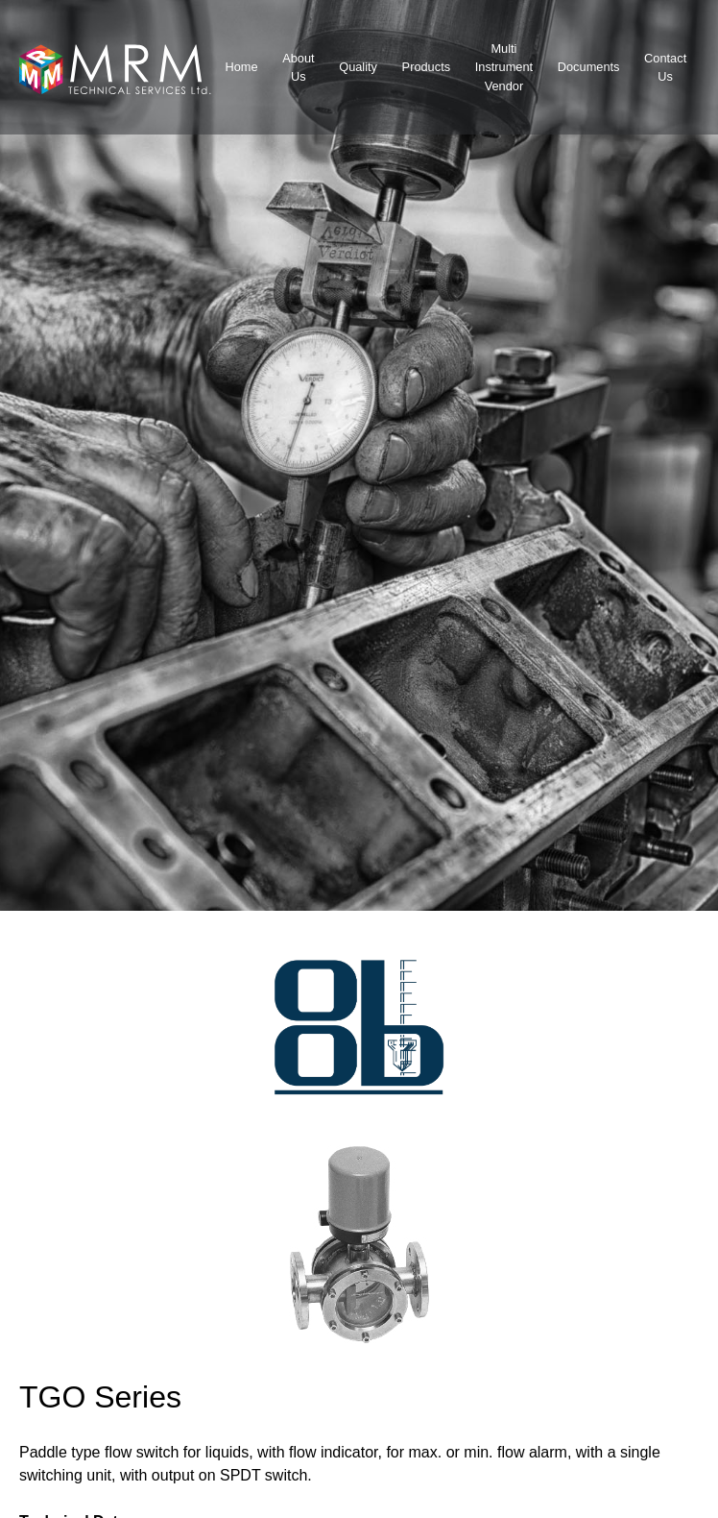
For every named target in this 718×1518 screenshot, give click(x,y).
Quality (358, 67)
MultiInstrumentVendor (504, 66)
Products (426, 67)
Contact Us (665, 67)
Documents (589, 67)
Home (241, 67)
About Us (298, 67)
